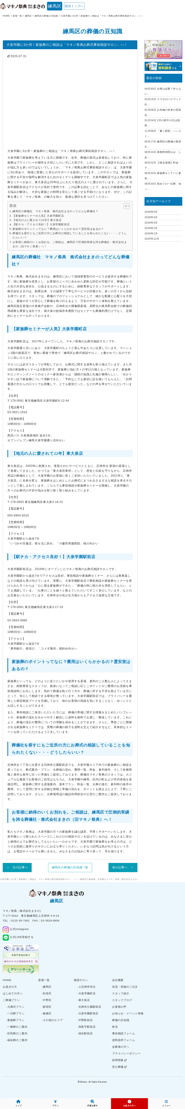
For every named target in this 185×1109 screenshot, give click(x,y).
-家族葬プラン (15, 1020)
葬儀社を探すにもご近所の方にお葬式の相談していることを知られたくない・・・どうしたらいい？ (69, 235)
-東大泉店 (83, 1000)
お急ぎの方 (10, 986)
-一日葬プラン (15, 1013)
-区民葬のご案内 (16, 1033)
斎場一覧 (44, 980)
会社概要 (118, 980)
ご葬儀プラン (11, 1000)
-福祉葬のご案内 (16, 1040)
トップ (18, 1103)
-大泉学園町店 (86, 993)
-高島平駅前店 (86, 1026)
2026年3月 (151, 222)
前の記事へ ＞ (123, 867)
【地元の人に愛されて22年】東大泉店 (36, 220)
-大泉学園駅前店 (87, 1013)
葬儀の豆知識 (120, 1020)
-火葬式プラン (15, 1006)
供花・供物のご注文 (125, 986)
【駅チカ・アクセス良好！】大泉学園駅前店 (41, 224)
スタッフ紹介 (120, 993)
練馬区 (54, 6)
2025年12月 (151, 238)
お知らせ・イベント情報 (128, 1013)
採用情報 (119, 1060)
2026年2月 (151, 228)
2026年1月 (151, 233)
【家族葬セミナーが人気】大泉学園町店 (38, 215)
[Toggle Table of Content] (125, 206)
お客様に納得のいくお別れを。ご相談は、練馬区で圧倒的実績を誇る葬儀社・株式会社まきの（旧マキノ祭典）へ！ (69, 244)
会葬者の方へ (120, 1046)
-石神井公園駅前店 (89, 1006)
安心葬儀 (119, 1066)
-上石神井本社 (86, 986)
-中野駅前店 (85, 1020)
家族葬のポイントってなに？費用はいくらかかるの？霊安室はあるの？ (58, 228)
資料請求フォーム (123, 1040)
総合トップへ (74, 6)
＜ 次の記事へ (17, 867)
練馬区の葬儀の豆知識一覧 (70, 867)
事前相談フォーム (123, 1033)
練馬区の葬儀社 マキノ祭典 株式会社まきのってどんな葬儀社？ (55, 211)
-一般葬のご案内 (16, 1026)
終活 (115, 1026)
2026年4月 (151, 217)
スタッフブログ (122, 1000)
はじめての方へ (13, 993)
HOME (7, 980)
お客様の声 (119, 1006)
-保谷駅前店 (85, 1033)
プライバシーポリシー (126, 1053)
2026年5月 (151, 211)
